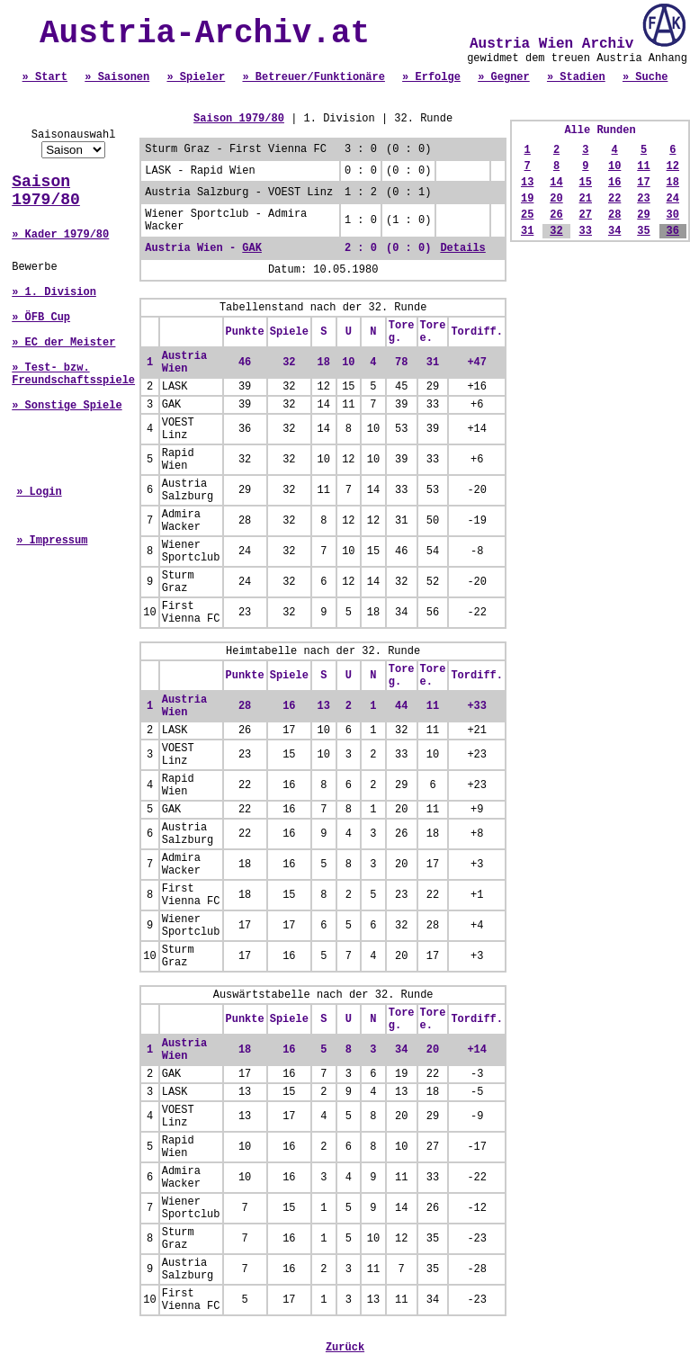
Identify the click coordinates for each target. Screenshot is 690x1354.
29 (643, 215)
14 (556, 182)
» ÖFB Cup (41, 317)
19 (527, 199)
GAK (252, 248)
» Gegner (504, 77)
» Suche (645, 77)
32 (556, 231)
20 (556, 199)
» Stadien (576, 77)
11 (643, 166)
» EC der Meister (63, 342)
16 (614, 182)
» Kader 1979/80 (60, 235)
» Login (38, 492)
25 (527, 215)
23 (643, 199)
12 (673, 166)
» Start (44, 77)
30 (673, 215)
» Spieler (195, 77)
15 (585, 182)
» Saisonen (117, 77)
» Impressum (51, 540)
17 (643, 182)
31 (527, 231)
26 (556, 215)
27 (585, 215)
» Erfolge (431, 77)
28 (614, 215)
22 (614, 199)
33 (585, 231)
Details (462, 248)
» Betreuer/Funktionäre (313, 77)
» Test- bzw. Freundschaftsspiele (73, 374)
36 (673, 231)
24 (673, 199)
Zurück (345, 1347)
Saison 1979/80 (46, 191)
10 (614, 166)
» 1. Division (54, 292)
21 (585, 199)
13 (527, 182)
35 (643, 231)
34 (614, 231)
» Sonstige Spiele (66, 405)
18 (673, 182)
